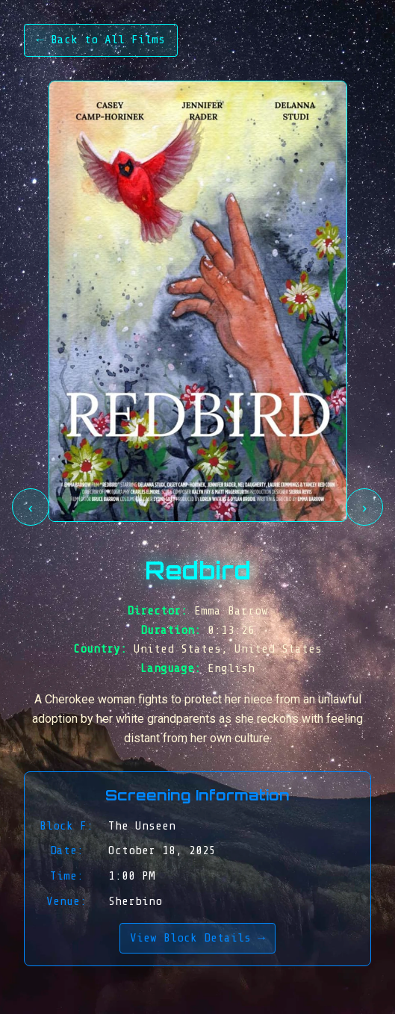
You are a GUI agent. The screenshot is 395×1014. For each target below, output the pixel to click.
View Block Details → (197, 938)
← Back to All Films (101, 39)
